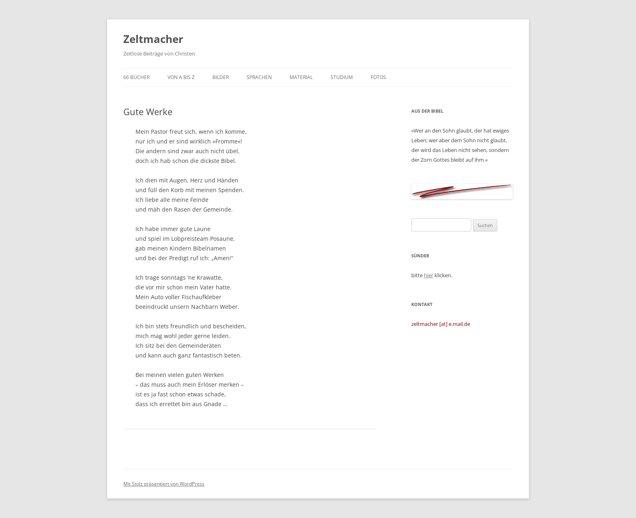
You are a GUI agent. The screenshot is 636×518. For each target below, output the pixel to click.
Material (301, 77)
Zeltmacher (153, 39)
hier (428, 275)
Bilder (221, 77)
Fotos (378, 77)
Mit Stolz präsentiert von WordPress (163, 483)
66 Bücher (136, 77)
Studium (342, 77)
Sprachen (259, 77)
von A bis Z (181, 77)
